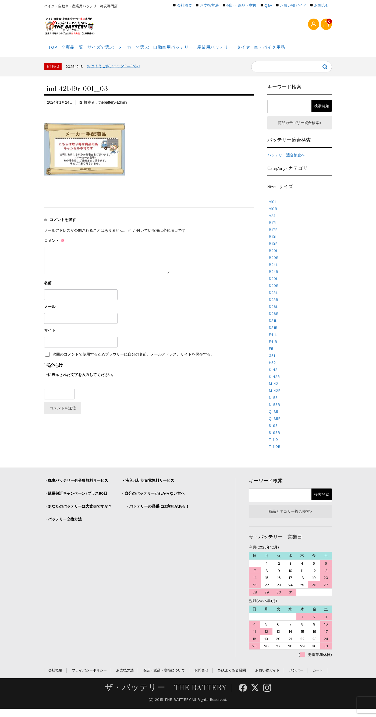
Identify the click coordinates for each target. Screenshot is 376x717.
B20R (273, 264)
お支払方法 (209, 5)
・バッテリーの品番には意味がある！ (157, 513)
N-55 (273, 404)
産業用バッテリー (240, 49)
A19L (273, 208)
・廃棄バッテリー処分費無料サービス (76, 487)
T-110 (273, 446)
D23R (273, 306)
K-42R (274, 383)
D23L (273, 299)
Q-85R (275, 425)
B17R (273, 236)
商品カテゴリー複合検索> (299, 128)
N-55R (274, 411)
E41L (273, 341)
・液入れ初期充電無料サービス (148, 487)
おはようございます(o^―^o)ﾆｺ (113, 71)
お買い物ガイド (293, 5)
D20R (273, 292)
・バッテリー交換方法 (63, 526)
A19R (273, 215)
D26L (273, 313)
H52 (272, 369)
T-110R (274, 453)
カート (318, 679)
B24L (273, 271)
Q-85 (273, 418)
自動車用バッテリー (194, 49)
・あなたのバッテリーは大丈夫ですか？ (78, 513)
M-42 (273, 390)
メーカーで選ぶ (150, 49)
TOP (53, 49)
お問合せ (321, 5)
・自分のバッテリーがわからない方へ (153, 500)
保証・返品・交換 (241, 5)
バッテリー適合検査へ (286, 162)
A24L (273, 222)
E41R (273, 348)
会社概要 (184, 5)
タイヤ (274, 49)
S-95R (274, 439)
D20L (273, 285)
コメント (54, 246)
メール (49, 312)
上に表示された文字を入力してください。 (80, 380)
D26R (273, 320)
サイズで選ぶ (112, 49)
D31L (273, 327)
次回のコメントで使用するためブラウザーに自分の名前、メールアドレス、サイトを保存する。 (133, 359)
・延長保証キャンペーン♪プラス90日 (75, 500)
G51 (272, 362)
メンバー (296, 679)
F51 (272, 355)
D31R (273, 334)
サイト (49, 335)
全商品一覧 (79, 49)
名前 (48, 288)
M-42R (275, 397)
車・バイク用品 (305, 49)
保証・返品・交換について (164, 679)
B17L (273, 229)
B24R (273, 278)
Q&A (268, 5)
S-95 (273, 432)
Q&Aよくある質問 (232, 679)
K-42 (273, 376)
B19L (273, 243)
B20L (273, 257)
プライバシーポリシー (89, 679)
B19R (273, 250)
